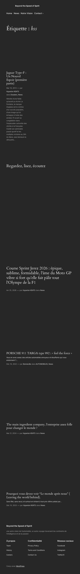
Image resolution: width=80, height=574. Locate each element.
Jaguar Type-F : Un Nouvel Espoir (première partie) (16, 78)
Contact (38, 13)
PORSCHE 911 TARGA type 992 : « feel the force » (39, 353)
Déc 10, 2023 (11, 505)
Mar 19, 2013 (11, 88)
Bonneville (27, 364)
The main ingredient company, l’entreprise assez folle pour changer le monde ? (39, 426)
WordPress (20, 566)
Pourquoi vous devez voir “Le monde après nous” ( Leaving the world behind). (38, 495)
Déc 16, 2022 (11, 364)
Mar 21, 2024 (11, 433)
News (20, 95)
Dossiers (14, 95)
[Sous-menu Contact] (43, 13)
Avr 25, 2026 (11, 290)
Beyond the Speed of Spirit (27, 6)
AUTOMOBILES (42, 364)
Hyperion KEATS (12, 91)
